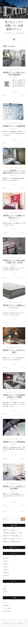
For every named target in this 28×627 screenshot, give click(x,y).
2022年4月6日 (13, 265)
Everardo (5, 95)
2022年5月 (5, 558)
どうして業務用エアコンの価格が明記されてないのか (14, 171)
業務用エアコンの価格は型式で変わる (12, 541)
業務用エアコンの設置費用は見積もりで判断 (14, 396)
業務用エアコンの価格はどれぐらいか (14, 306)
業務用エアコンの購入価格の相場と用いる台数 (14, 261)
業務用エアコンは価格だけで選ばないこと (14, 216)
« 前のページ (6, 511)
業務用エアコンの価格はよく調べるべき (12, 538)
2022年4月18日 (13, 77)
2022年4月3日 (13, 310)
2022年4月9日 (13, 220)
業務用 (11, 69)
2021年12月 (6, 572)
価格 (21, 69)
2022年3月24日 (13, 354)
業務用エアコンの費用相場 (14, 442)
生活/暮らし (15, 69)
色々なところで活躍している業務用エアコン (14, 25)
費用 (21, 347)
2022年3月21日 (13, 399)
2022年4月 (5, 561)
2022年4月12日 (13, 175)
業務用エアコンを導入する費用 (14, 351)
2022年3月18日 (13, 444)
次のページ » (22, 511)
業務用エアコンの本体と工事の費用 (14, 487)
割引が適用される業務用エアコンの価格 (12, 533)
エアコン (7, 69)
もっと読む (14, 91)
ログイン (5, 602)
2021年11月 (6, 575)
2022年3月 (5, 564)
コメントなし (22, 95)
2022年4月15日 (13, 128)
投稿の (5, 605)
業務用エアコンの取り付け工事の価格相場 (14, 73)
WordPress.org (6, 611)
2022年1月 (5, 569)
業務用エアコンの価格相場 (14, 126)
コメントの (7, 608)
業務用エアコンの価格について (10, 530)
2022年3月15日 (13, 491)
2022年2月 (5, 566)
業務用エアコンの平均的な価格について (12, 535)
